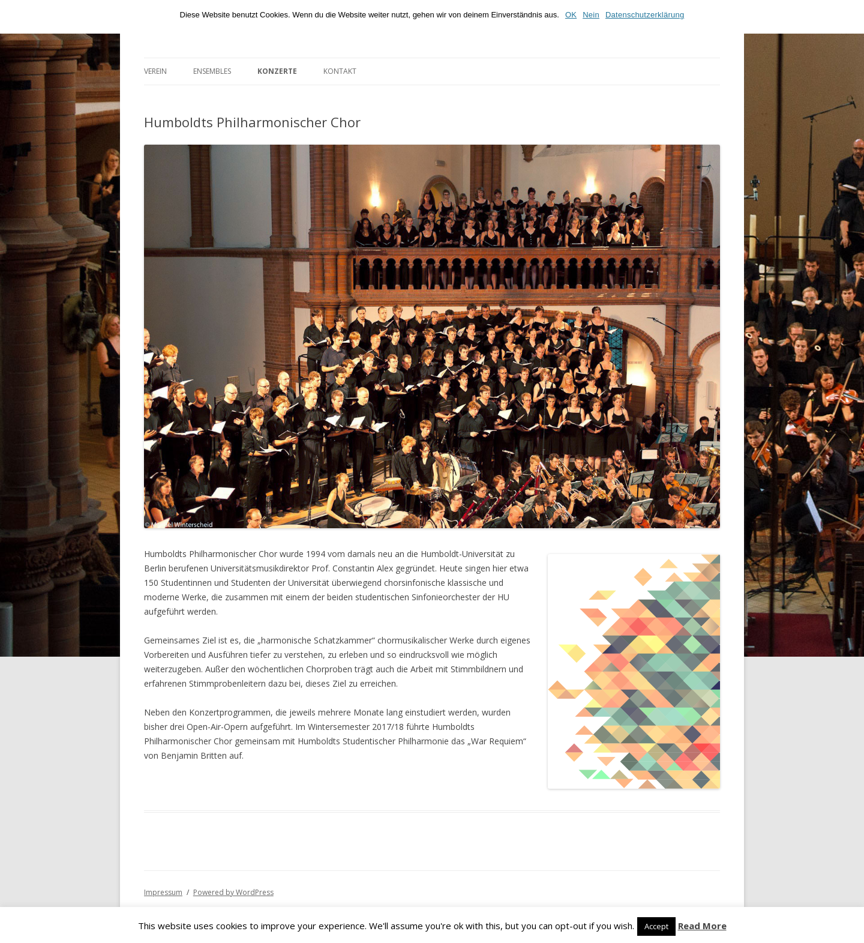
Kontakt (339, 71)
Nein (591, 14)
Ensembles (212, 71)
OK (571, 14)
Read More (702, 925)
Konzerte (277, 71)
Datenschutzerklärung (644, 14)
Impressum (163, 892)
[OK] (849, 17)
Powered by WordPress (233, 892)
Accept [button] (656, 926)
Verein (155, 71)
